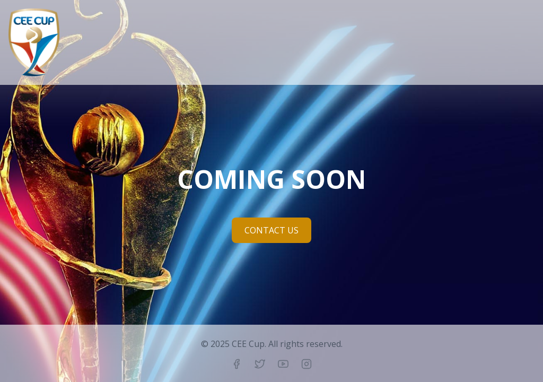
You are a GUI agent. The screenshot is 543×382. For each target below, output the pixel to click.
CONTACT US (271, 230)
